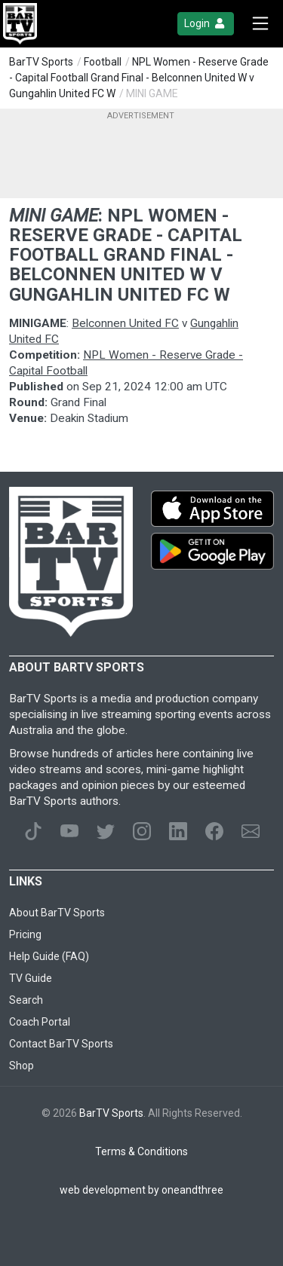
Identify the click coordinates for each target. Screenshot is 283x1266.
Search (26, 1000)
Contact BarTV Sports (61, 1044)
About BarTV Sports (57, 913)
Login (205, 24)
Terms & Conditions (141, 1151)
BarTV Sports (41, 62)
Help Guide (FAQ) (49, 956)
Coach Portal (39, 1022)
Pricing (25, 934)
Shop (21, 1066)
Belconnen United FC (125, 323)
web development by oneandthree (141, 1190)
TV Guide (30, 978)
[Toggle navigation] (260, 23)
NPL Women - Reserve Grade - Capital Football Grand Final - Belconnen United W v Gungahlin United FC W (139, 77)
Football (103, 62)
